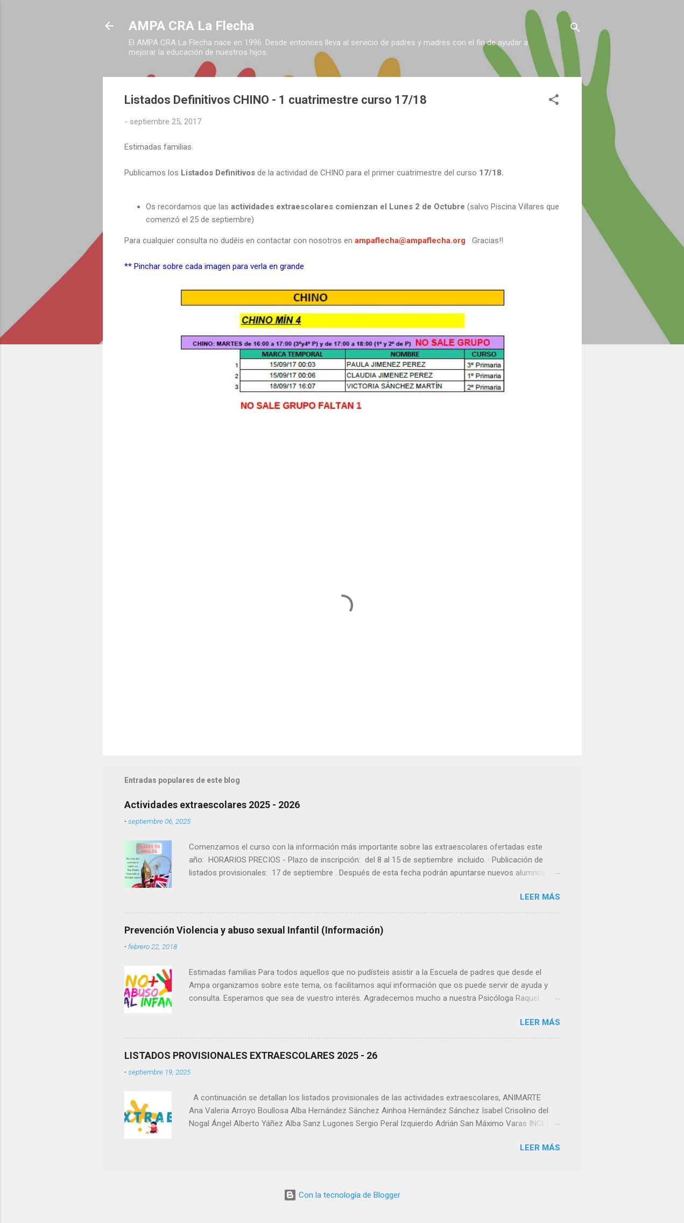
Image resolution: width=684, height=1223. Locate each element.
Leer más (540, 897)
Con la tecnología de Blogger (342, 1195)
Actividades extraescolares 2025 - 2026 (212, 804)
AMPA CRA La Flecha (191, 25)
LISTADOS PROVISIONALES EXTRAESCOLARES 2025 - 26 (250, 1055)
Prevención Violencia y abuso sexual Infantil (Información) (254, 930)
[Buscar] (575, 29)
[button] (553, 101)
